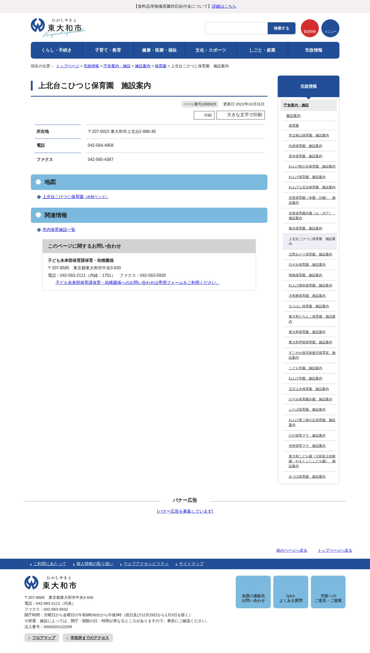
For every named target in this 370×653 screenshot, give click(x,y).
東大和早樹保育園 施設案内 (310, 342)
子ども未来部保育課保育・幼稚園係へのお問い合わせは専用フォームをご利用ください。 (138, 282)
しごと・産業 (262, 50)
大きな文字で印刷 (244, 114)
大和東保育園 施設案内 (307, 296)
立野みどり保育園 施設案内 (310, 254)
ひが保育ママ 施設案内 (307, 435)
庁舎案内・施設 (117, 66)
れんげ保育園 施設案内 (307, 177)
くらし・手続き (56, 50)
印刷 (208, 115)
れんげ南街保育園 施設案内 (310, 285)
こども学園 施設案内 (305, 368)
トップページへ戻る (335, 550)
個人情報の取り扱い (94, 564)
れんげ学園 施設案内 (305, 378)
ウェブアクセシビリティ (146, 564)
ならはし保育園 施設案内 (309, 306)
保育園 (160, 66)
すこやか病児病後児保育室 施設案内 (312, 355)
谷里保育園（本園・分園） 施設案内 (312, 200)
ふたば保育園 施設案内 (307, 409)
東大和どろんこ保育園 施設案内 (312, 319)
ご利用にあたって (49, 564)
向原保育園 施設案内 (305, 146)
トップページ (67, 66)
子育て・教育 (108, 50)
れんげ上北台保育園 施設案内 (312, 187)
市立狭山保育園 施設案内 (309, 135)
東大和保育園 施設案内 (307, 332)
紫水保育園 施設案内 (305, 228)
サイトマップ (191, 564)
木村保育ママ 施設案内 (307, 446)
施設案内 (142, 66)
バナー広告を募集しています (185, 511)
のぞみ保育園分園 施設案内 (310, 399)
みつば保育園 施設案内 (307, 477)
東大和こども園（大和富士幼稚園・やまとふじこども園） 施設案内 (312, 461)
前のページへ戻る (291, 550)
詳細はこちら (224, 6)
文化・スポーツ (210, 50)
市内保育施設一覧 (58, 229)
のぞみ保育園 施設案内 (307, 264)
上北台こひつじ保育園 (77, 197)
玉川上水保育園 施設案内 (309, 389)
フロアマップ (43, 632)
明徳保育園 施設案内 (305, 275)
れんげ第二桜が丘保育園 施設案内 (312, 422)
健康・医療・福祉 (159, 50)
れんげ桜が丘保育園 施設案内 (312, 166)
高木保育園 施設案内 (305, 156)
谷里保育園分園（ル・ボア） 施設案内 (312, 215)
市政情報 (313, 50)
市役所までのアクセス (89, 632)
